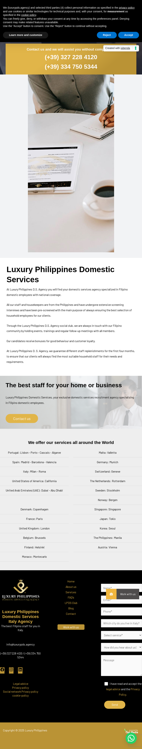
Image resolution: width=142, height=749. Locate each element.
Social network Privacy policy (20, 691)
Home (71, 581)
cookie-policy (20, 695)
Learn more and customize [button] (25, 35)
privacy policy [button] (127, 7)
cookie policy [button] (28, 14)
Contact (71, 613)
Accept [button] (128, 35)
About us (71, 586)
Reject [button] (107, 35)
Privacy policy (20, 687)
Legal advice (20, 683)
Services (71, 592)
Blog (71, 608)
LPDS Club (71, 603)
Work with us (126, 594)
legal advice (113, 689)
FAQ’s (71, 597)
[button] (131, 738)
